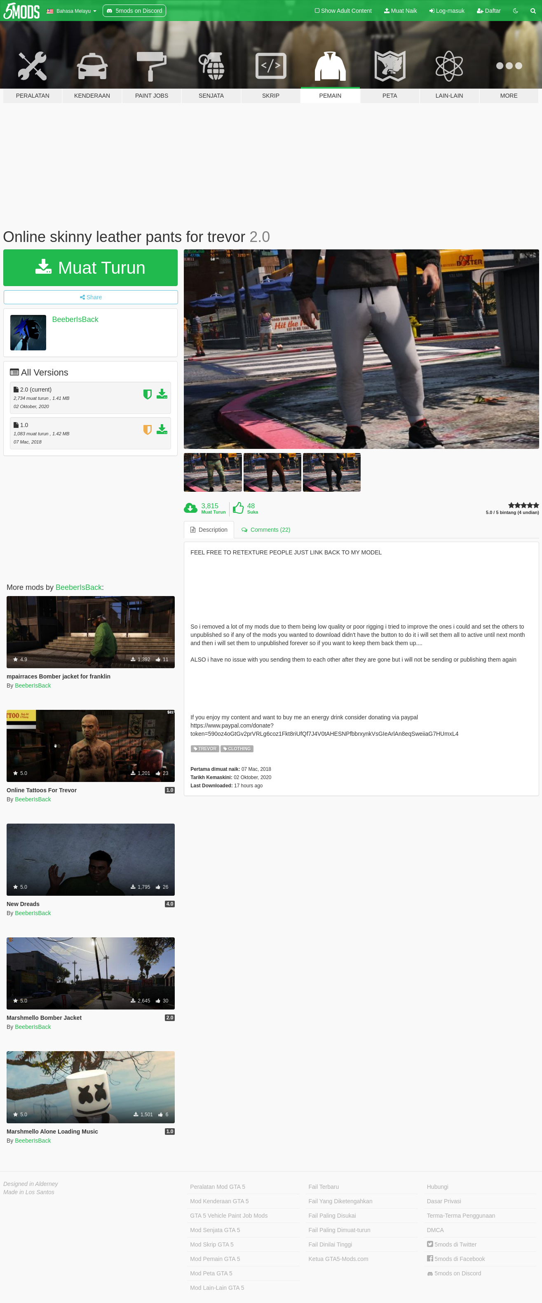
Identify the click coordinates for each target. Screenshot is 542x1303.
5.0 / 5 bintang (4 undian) (512, 512)
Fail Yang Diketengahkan (341, 1201)
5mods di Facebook (456, 1259)
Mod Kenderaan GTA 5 (219, 1201)
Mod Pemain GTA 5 (215, 1259)
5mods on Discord (454, 1273)
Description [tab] (209, 529)
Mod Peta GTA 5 (211, 1273)
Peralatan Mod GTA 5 (217, 1186)
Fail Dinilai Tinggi (330, 1244)
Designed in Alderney (30, 1184)
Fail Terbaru (324, 1186)
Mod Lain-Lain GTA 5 (217, 1287)
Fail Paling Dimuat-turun (340, 1230)
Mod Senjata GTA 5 (215, 1230)
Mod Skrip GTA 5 (212, 1244)
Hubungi (437, 1186)
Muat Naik (400, 10)
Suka (252, 511)
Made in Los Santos (28, 1192)
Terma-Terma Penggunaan (461, 1215)
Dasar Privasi (444, 1201)
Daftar (489, 10)
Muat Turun (90, 267)
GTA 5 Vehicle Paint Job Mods (228, 1215)
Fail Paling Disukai (332, 1215)
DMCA (435, 1230)
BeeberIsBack (75, 319)
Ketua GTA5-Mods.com (338, 1259)
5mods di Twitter (452, 1244)
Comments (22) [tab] (266, 529)
